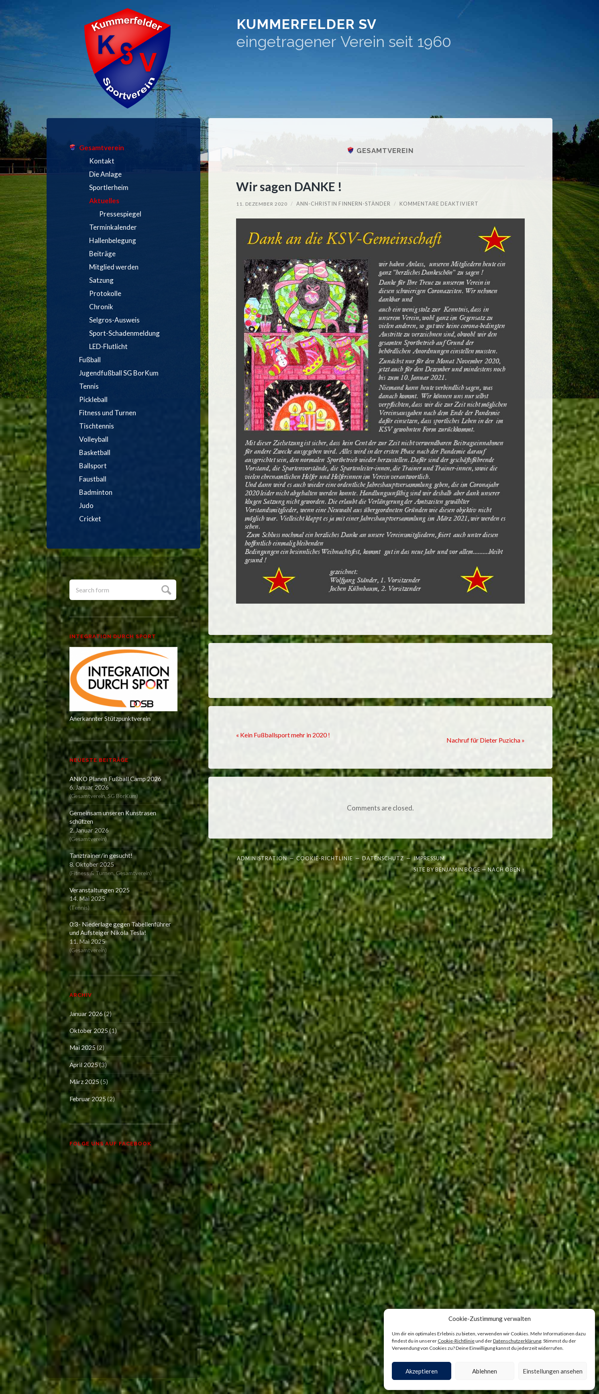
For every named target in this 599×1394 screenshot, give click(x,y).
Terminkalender (113, 227)
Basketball (94, 452)
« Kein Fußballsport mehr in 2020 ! (287, 734)
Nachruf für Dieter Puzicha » (482, 740)
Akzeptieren (421, 1371)
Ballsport (93, 465)
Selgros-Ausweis (114, 320)
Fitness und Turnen (107, 412)
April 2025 (83, 1064)
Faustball (92, 479)
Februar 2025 (87, 1098)
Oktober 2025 (88, 1030)
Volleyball (93, 439)
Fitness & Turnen (92, 872)
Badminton (95, 492)
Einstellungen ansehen (553, 1371)
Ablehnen (484, 1371)
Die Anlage (105, 174)
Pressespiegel (120, 214)
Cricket (90, 518)
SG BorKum (122, 795)
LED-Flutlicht (108, 346)
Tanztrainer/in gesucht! (100, 855)
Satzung (101, 280)
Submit (165, 589)
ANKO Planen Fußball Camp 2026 (115, 778)
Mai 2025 (82, 1047)
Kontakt (101, 161)
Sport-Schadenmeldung (124, 333)
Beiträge (102, 253)
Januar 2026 (86, 1013)
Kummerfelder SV (371, 32)
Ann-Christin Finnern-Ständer (345, 203)
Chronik (101, 306)
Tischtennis (96, 426)
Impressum (429, 858)
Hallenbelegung (112, 240)
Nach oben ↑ (506, 869)
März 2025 (84, 1081)
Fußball (90, 359)
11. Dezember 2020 (262, 203)
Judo (86, 505)
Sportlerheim (108, 187)
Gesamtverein (101, 147)
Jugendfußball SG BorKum (119, 373)
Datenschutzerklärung (517, 1341)
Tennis (89, 386)
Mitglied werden (114, 267)
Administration (262, 858)
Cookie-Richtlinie (456, 1341)
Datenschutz (383, 858)
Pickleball (93, 399)
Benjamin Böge (458, 869)
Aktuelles (104, 200)
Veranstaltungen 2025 (99, 890)
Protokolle (105, 293)
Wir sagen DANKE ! (295, 186)
